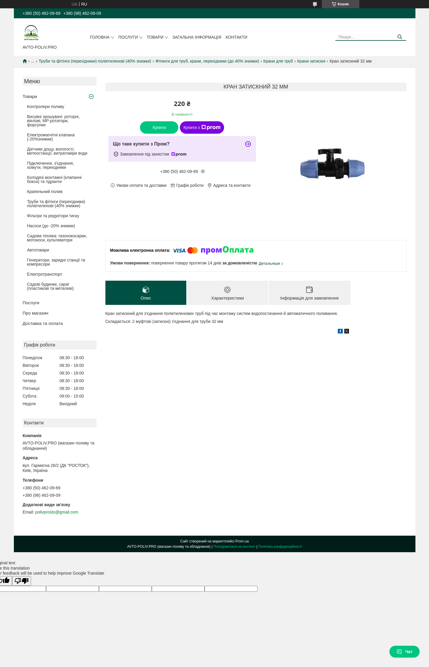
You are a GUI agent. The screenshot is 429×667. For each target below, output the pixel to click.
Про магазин (35, 312)
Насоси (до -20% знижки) (51, 225)
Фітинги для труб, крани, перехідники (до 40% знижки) (207, 61)
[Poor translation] (21, 581)
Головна (99, 37)
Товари (155, 37)
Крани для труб (278, 61)
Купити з (201, 127)
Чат (404, 651)
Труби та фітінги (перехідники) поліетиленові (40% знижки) (95, 61)
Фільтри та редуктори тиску (53, 215)
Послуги (128, 37)
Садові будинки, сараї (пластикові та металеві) (50, 286)
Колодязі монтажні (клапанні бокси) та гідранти (54, 179)
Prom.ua (242, 541)
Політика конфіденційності (280, 547)
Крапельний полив (45, 191)
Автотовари (38, 250)
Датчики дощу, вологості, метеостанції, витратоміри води (57, 151)
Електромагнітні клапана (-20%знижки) (51, 137)
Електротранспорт (44, 274)
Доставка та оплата (43, 323)
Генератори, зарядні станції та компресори (56, 262)
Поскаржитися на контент (234, 547)
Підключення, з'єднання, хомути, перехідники (50, 165)
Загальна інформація (196, 37)
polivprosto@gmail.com (56, 512)
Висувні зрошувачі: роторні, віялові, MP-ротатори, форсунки (53, 120)
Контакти (236, 37)
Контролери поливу (45, 106)
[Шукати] (399, 37)
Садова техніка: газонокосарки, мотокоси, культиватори (57, 237)
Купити (159, 127)
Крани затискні (311, 61)
